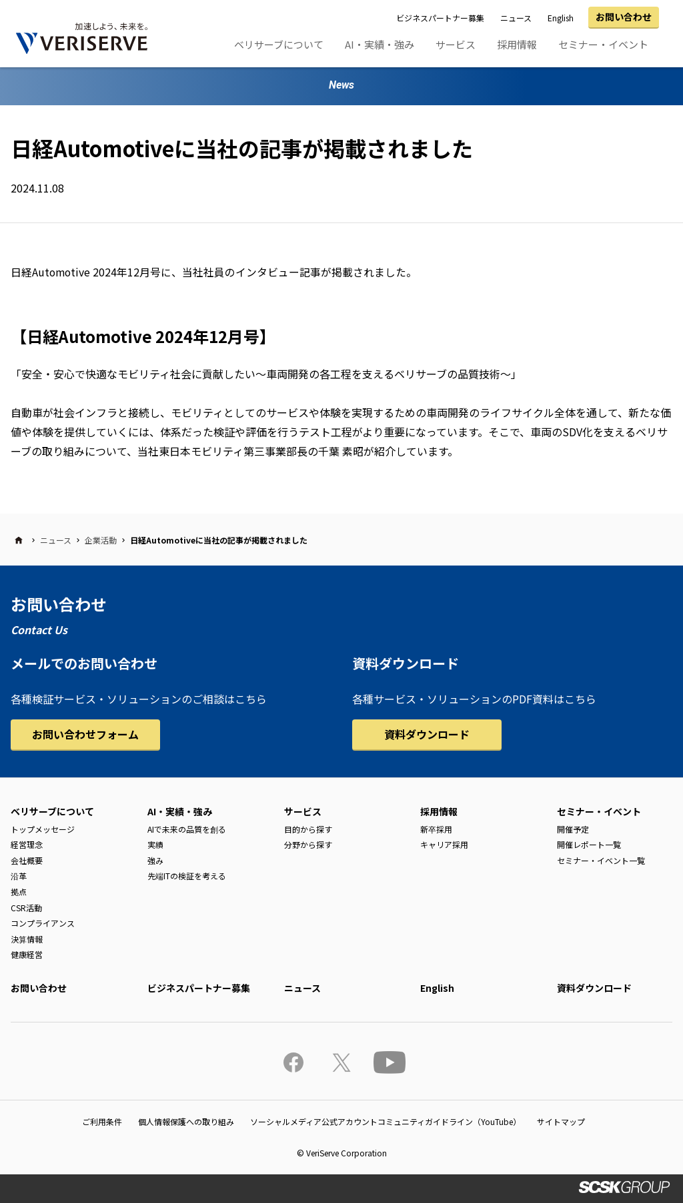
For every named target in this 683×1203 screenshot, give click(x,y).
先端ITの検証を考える (186, 875)
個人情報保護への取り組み (186, 1121)
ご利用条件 (102, 1121)
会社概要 (27, 860)
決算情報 (27, 939)
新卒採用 (436, 829)
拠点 (19, 891)
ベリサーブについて (278, 44)
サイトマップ (561, 1121)
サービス (456, 44)
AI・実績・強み (379, 44)
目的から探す (308, 829)
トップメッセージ (43, 829)
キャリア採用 (444, 844)
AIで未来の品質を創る (186, 829)
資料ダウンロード (427, 734)
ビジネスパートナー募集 (440, 17)
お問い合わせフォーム (85, 734)
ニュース (516, 17)
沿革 (19, 875)
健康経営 (27, 954)
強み (155, 860)
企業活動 (101, 540)
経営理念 (27, 844)
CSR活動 (26, 907)
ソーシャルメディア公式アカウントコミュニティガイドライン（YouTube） (385, 1121)
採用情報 (517, 44)
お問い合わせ (624, 16)
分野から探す (308, 844)
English (561, 17)
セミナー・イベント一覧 (601, 860)
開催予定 (573, 829)
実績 (155, 844)
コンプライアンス (43, 923)
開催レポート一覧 (589, 844)
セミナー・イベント (603, 44)
